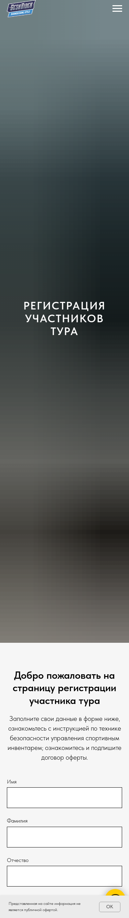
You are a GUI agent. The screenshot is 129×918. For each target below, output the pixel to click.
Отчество (18, 860)
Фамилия (17, 820)
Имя (12, 781)
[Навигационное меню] (117, 8)
